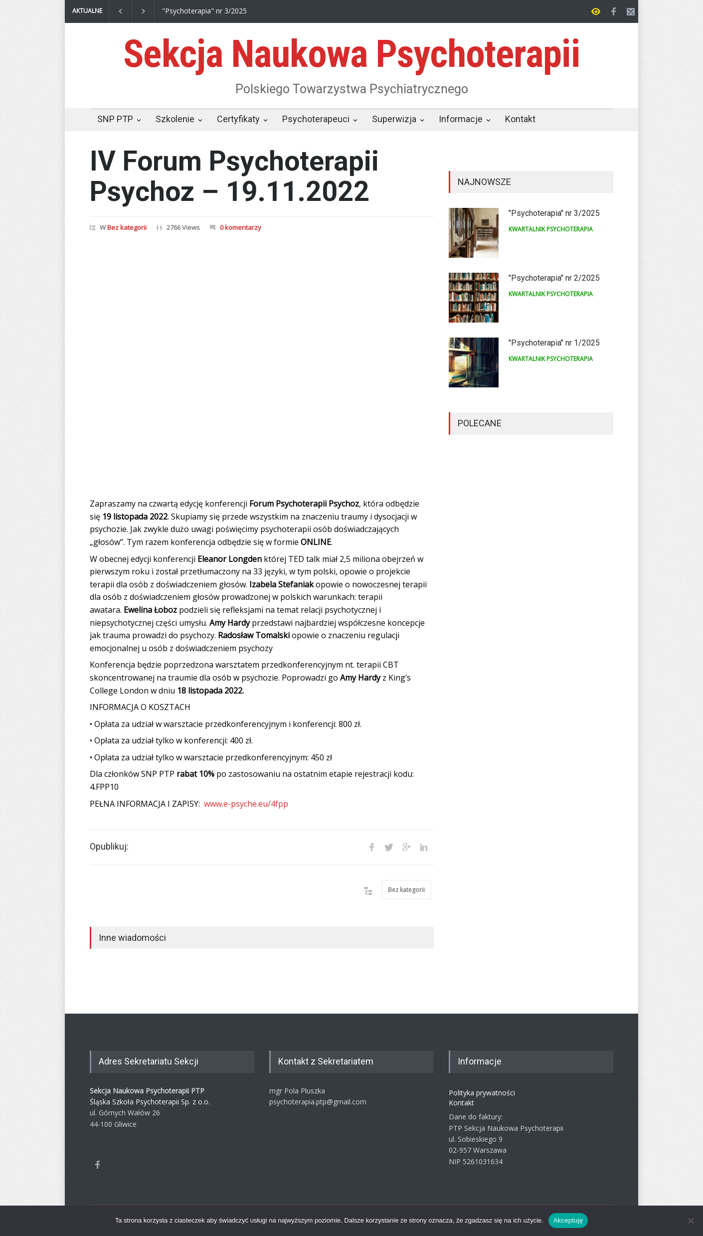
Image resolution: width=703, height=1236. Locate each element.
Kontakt (520, 119)
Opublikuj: (109, 846)
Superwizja (394, 119)
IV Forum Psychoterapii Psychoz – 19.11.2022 (234, 176)
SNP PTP (115, 119)
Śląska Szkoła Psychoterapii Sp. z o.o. (150, 1101)
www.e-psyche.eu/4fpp (246, 803)
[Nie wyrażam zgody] (691, 1221)
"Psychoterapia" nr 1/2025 (554, 343)
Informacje (461, 119)
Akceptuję (568, 1220)
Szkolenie (175, 119)
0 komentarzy (240, 227)
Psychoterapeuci (316, 119)
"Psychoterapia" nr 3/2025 (204, 11)
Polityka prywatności (482, 1092)
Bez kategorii (127, 227)
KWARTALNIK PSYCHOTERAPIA (551, 229)
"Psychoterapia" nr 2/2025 (554, 278)
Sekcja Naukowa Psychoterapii (351, 53)
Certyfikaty (238, 119)
